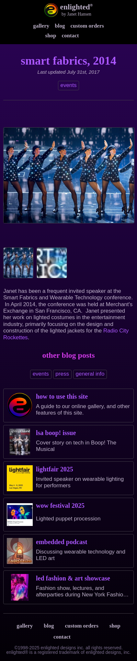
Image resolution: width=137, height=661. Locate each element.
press (62, 374)
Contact (70, 35)
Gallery (41, 26)
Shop (50, 35)
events (68, 85)
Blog (60, 26)
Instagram (88, 35)
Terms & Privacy (82, 636)
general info (90, 374)
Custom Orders (87, 26)
